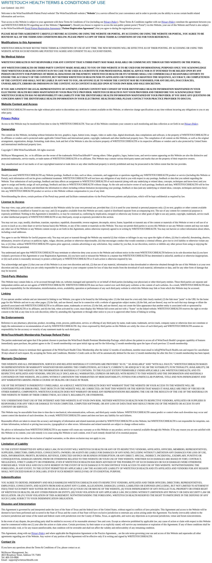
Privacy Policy (110, 22)
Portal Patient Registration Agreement (42, 28)
